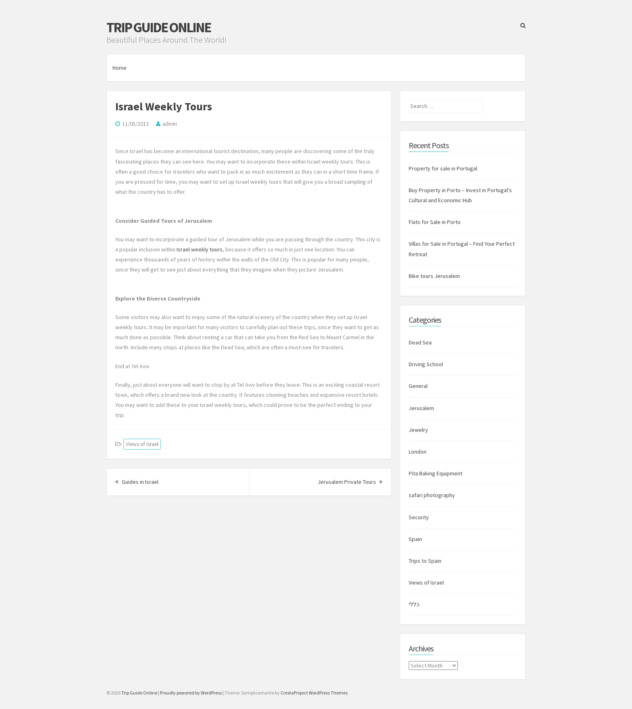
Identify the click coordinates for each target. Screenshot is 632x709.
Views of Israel (142, 444)
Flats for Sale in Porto (435, 222)
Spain (415, 539)
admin (169, 123)
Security (419, 517)
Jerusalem (421, 408)
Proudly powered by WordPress (191, 693)
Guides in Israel (136, 481)
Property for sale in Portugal (443, 168)
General (418, 386)
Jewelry (418, 429)
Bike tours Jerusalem (434, 276)
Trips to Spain (425, 560)
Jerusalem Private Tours (350, 481)
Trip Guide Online (158, 27)
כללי (414, 604)
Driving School (426, 364)
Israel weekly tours (199, 249)
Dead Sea (420, 342)
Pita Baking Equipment (435, 473)
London (417, 451)
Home (119, 67)
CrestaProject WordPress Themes (314, 693)
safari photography (432, 495)
